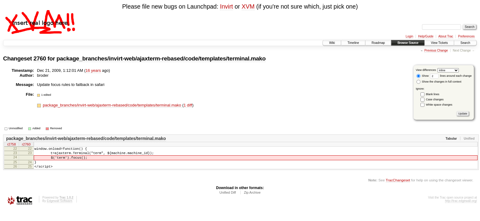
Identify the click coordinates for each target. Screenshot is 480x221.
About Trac (445, 36)
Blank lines (432, 94)
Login (409, 36)
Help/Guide (425, 36)
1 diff (188, 105)
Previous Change (436, 50)
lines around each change (451, 75)
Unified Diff (227, 198)
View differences (426, 70)
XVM (248, 6)
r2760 (26, 145)
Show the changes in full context (439, 81)
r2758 (11, 145)
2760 (39, 58)
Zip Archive (252, 198)
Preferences (466, 36)
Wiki (332, 43)
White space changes (439, 104)
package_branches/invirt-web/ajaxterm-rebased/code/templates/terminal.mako (161, 58)
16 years (93, 70)
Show (422, 75)
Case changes (435, 99)
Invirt (226, 6)
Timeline (353, 43)
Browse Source (407, 43)
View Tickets (439, 43)
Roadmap (378, 43)
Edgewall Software (59, 206)
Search (465, 43)
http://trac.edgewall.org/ (461, 206)
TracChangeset (398, 186)
